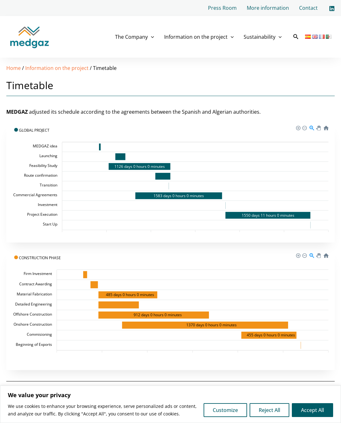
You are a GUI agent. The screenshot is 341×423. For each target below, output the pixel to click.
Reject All (269, 410)
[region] (170, 404)
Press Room (222, 7)
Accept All (312, 410)
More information (268, 7)
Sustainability (263, 37)
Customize (225, 410)
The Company (134, 37)
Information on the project (199, 37)
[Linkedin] (332, 8)
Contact (308, 7)
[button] (296, 37)
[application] (151, 37)
